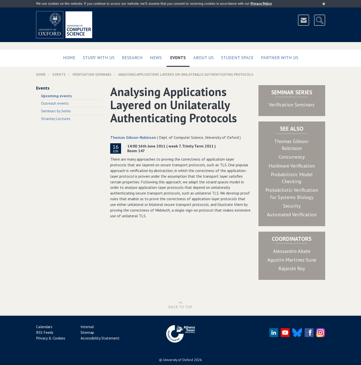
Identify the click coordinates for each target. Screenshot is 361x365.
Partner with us (279, 57)
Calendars (44, 326)
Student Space (237, 57)
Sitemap (87, 332)
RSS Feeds (44, 332)
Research (132, 57)
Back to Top (180, 304)
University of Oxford (178, 360)
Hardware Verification (292, 166)
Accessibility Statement (100, 338)
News (156, 57)
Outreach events (55, 103)
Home (69, 57)
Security (291, 206)
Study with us (98, 57)
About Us (203, 57)
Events (180, 56)
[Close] (323, 4)
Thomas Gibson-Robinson (133, 137)
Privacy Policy (261, 3)
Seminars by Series (56, 110)
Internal (87, 326)
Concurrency (292, 157)
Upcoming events (56, 95)
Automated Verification (292, 214)
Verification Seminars (292, 104)
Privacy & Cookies (50, 338)
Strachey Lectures (55, 118)
